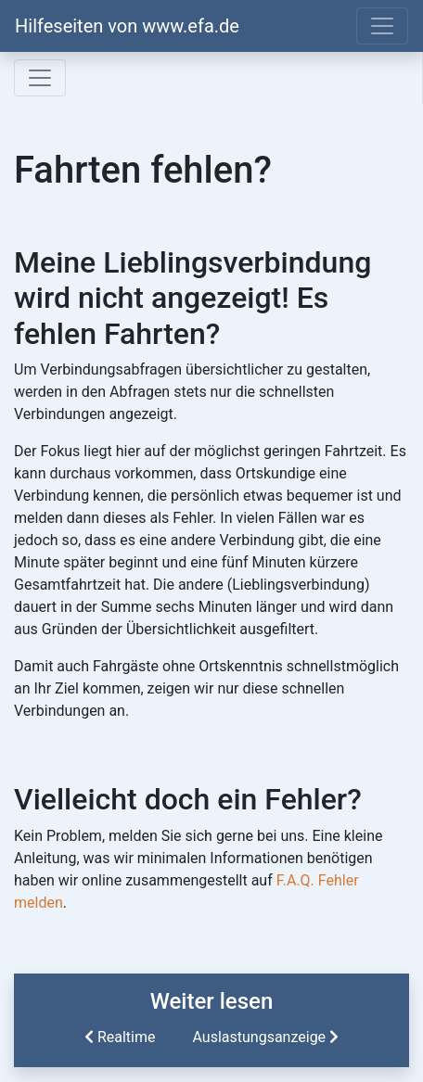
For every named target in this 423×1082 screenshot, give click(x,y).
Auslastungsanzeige (267, 1036)
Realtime (118, 1036)
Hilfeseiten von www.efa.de (127, 26)
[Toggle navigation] (382, 26)
